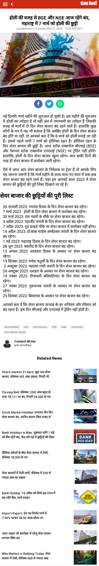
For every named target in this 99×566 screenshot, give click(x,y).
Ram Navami (40, 327)
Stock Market (12, 327)
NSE (64, 327)
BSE (54, 327)
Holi (26, 327)
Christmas (77, 327)
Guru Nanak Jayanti (15, 332)
